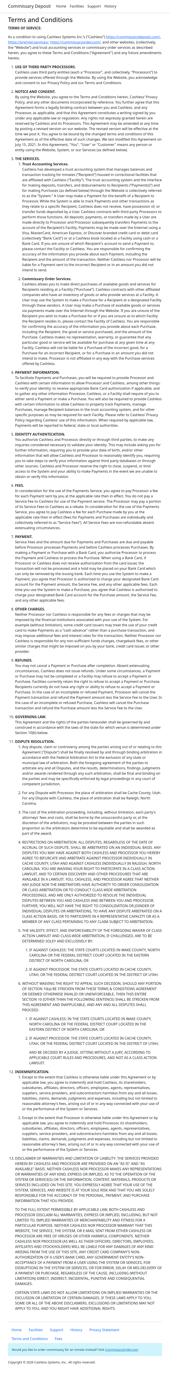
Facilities (77, 6)
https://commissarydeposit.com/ (133, 36)
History (110, 6)
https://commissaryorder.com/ (75, 42)
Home (61, 6)
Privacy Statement (104, 1329)
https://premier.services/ (28, 42)
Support (94, 6)
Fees (58, 1338)
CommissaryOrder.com (121, 1350)
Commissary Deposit (29, 6)
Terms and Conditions (30, 1338)
